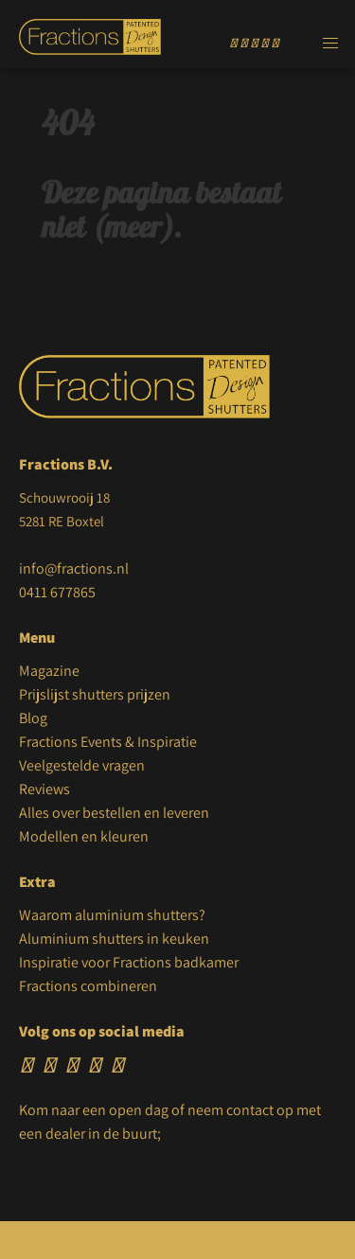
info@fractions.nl (74, 568)
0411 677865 (57, 592)
